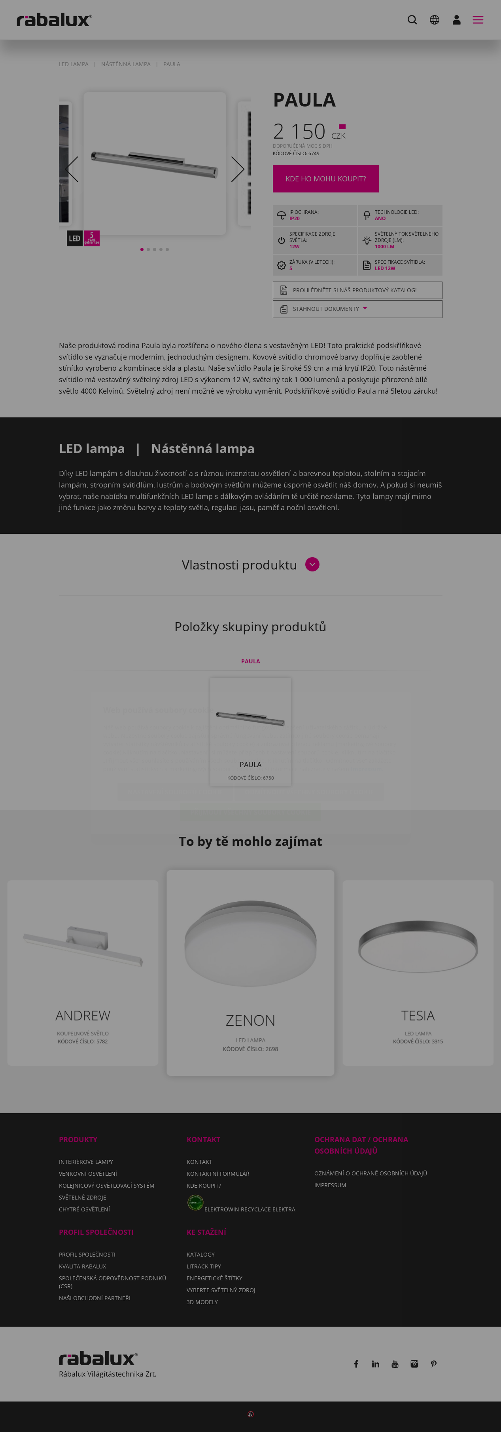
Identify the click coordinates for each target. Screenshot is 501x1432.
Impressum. (367, 722)
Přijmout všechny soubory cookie (250, 765)
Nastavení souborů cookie (175, 745)
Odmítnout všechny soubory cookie (309, 745)
